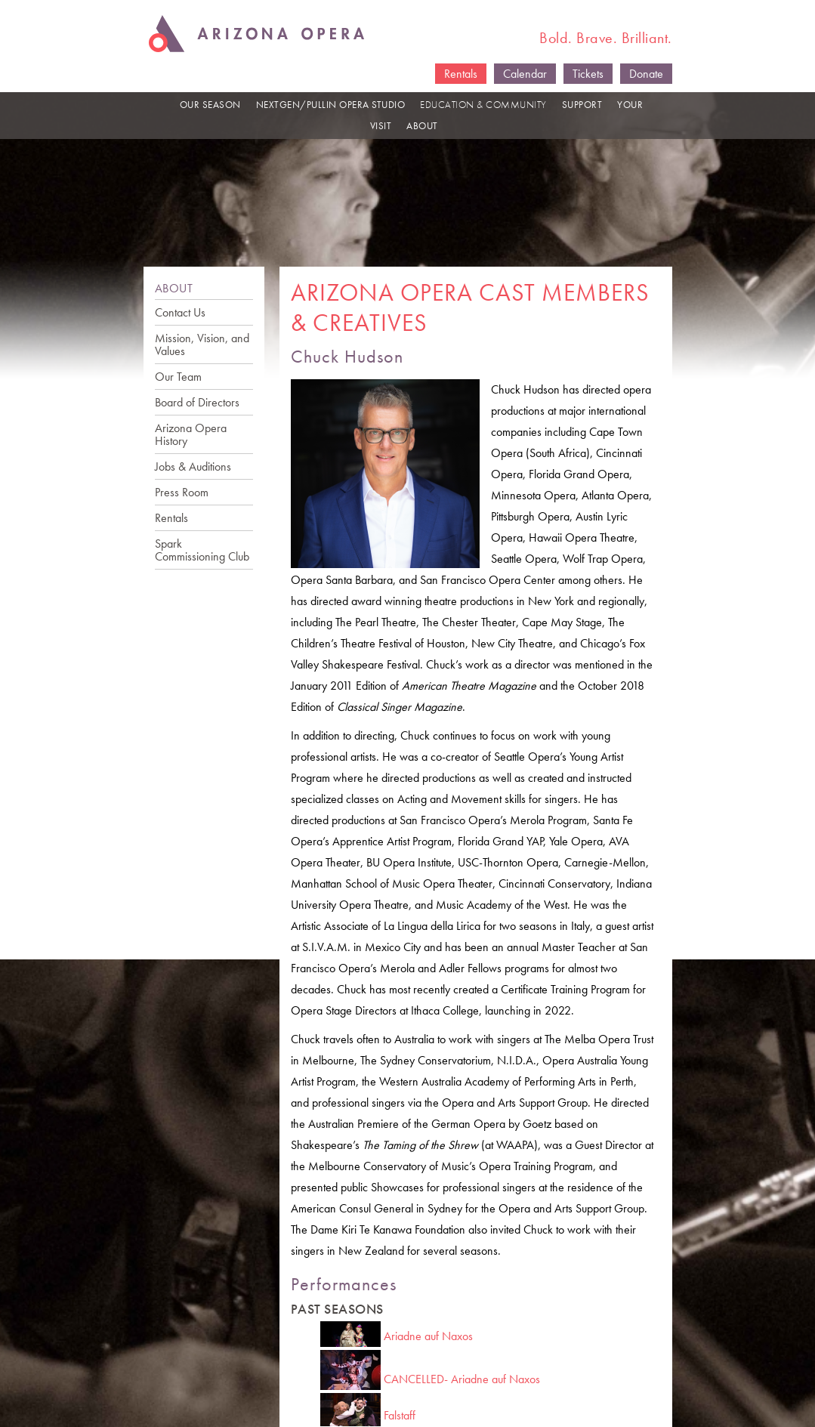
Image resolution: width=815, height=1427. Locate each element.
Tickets (588, 74)
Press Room (181, 492)
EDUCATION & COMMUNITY (483, 104)
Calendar (525, 74)
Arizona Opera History (191, 434)
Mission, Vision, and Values (202, 344)
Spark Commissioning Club (202, 550)
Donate (646, 74)
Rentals (460, 74)
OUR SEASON (210, 104)
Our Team (178, 376)
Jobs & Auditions (193, 466)
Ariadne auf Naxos (428, 1336)
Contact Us (180, 312)
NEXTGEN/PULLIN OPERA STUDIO (331, 104)
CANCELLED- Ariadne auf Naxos (462, 1379)
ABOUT (422, 125)
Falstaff (399, 1415)
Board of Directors (197, 402)
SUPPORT (582, 104)
